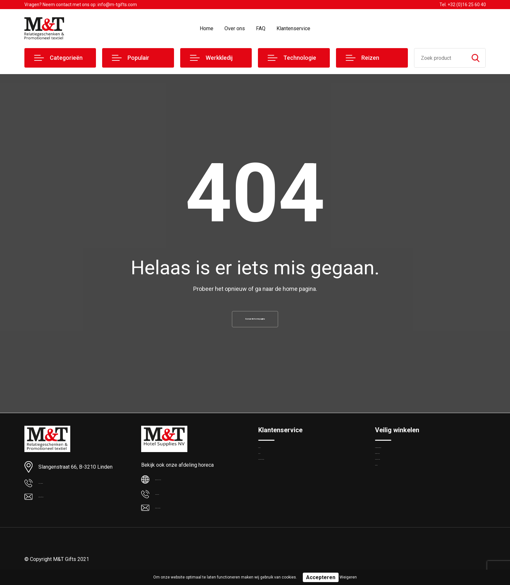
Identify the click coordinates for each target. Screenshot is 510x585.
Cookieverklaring (392, 471)
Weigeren (348, 577)
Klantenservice (293, 28)
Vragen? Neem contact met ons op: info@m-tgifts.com (80, 4)
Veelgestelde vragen (280, 485)
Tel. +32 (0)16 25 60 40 (462, 4)
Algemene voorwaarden (400, 457)
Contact (266, 471)
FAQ (260, 28)
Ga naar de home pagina (255, 321)
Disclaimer (386, 499)
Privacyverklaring (392, 485)
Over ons (234, 28)
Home (206, 28)
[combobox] (440, 57)
